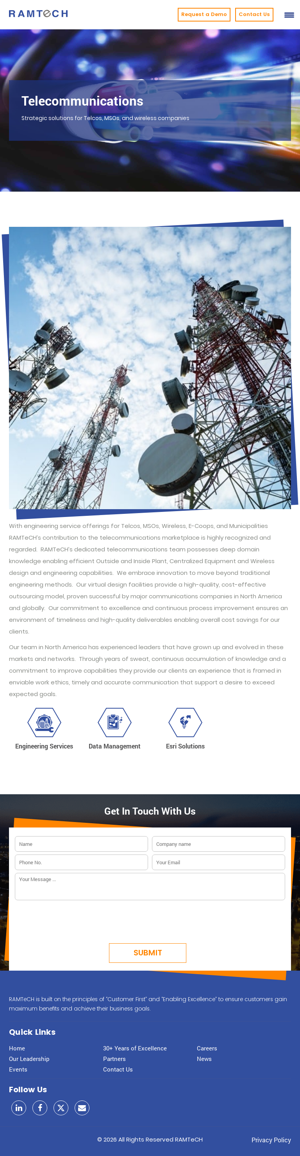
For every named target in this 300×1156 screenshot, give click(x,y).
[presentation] (150, 919)
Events (18, 1069)
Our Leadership (29, 1059)
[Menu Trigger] (289, 14)
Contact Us (254, 14)
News (204, 1059)
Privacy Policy (271, 1140)
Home (17, 1048)
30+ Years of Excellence (135, 1048)
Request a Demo (204, 14)
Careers (207, 1048)
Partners (114, 1059)
